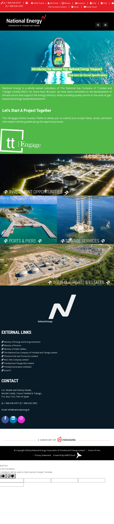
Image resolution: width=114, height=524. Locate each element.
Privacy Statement (43, 455)
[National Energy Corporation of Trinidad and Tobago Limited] (26, 20)
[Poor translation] (11, 476)
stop (72, 81)
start (42, 81)
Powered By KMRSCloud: (67, 455)
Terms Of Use (94, 450)
